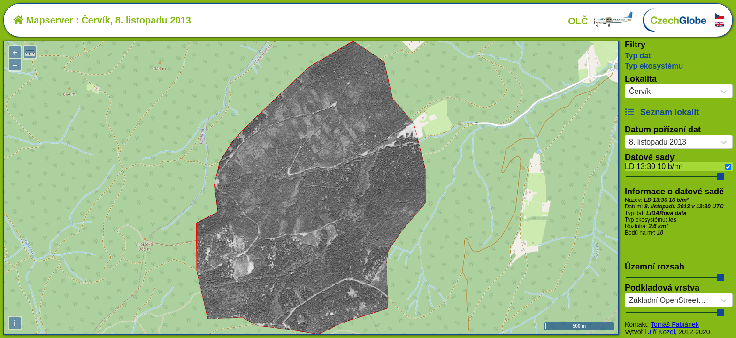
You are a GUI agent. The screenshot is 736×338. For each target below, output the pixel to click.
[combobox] (629, 91)
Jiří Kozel (661, 332)
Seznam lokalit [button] (662, 112)
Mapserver (43, 20)
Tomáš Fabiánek (675, 324)
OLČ (601, 21)
